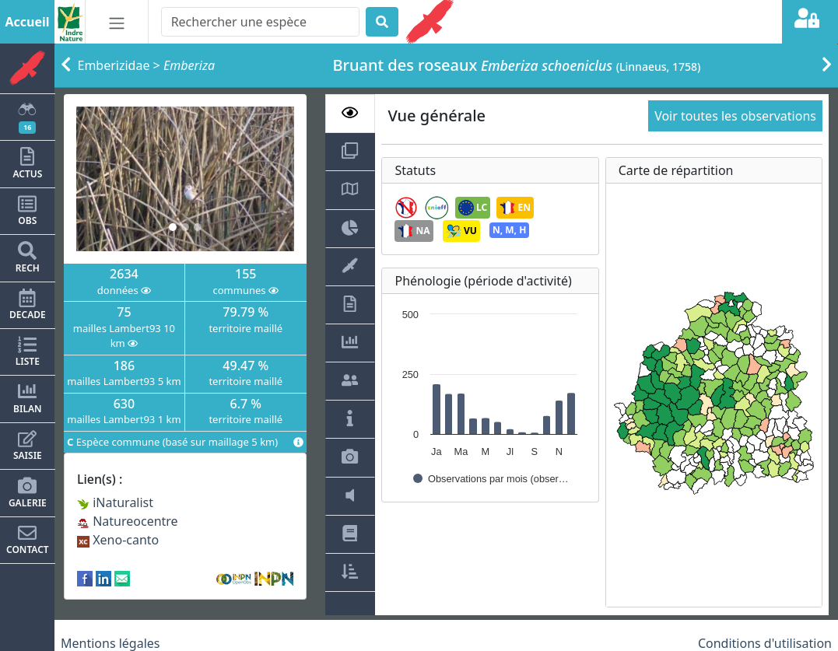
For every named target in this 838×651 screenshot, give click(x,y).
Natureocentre (127, 521)
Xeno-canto (118, 539)
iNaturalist (115, 502)
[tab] (350, 113)
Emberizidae (114, 65)
